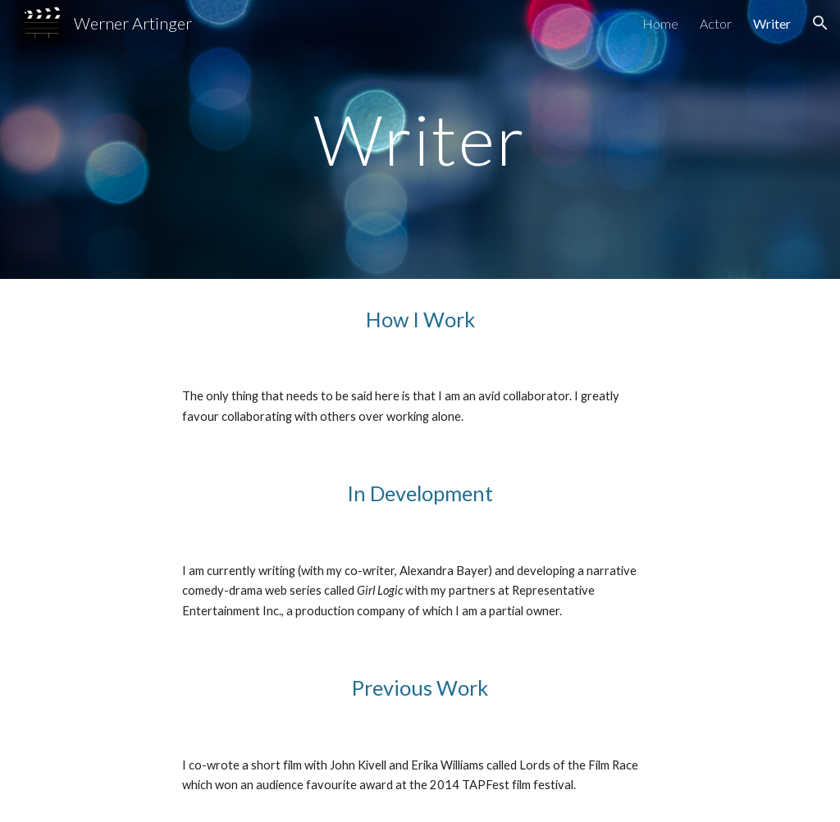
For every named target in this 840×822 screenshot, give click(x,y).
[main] (420, 139)
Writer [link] (772, 23)
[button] (820, 23)
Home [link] (660, 23)
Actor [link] (716, 23)
